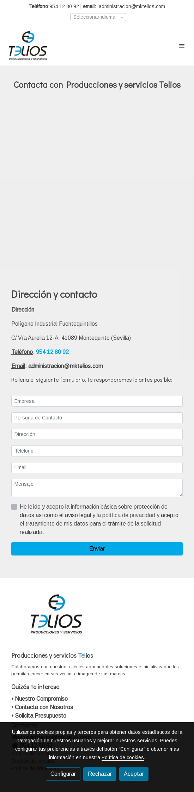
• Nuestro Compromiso (39, 699)
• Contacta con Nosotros (42, 707)
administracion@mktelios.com (66, 366)
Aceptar (134, 774)
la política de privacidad (127, 515)
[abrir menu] (182, 46)
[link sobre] (97, 618)
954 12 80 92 (52, 352)
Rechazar (100, 774)
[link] (28, 46)
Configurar (63, 774)
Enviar (97, 549)
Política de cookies (123, 757)
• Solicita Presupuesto (38, 716)
